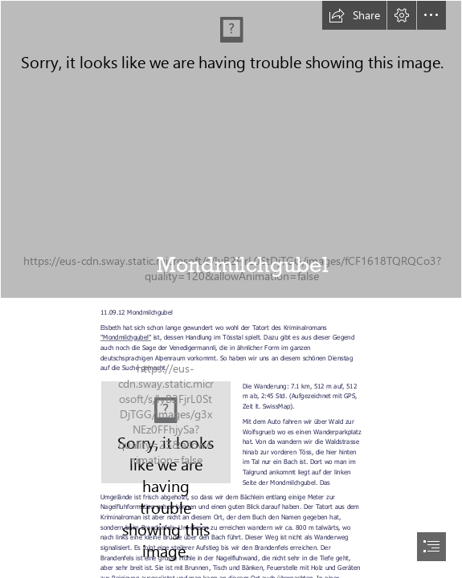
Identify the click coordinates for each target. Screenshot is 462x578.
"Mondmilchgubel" (125, 336)
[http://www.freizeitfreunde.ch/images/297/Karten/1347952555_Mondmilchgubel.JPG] (165, 432)
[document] (231, 289)
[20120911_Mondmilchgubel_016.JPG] (231, 149)
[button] (354, 15)
